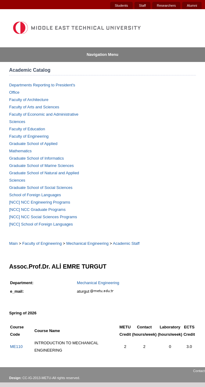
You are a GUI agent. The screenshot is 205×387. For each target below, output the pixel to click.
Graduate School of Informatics (36, 158)
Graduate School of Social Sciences (40, 187)
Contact (199, 370)
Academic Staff (126, 243)
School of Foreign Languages (35, 195)
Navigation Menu (102, 54)
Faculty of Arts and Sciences (34, 107)
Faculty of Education (27, 129)
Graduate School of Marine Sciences (41, 165)
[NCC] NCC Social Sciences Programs (43, 217)
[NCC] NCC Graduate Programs (37, 209)
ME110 (16, 346)
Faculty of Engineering (29, 136)
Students (121, 5)
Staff (142, 5)
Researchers (166, 5)
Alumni (192, 5)
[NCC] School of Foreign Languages (41, 224)
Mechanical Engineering (87, 243)
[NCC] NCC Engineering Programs (39, 202)
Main (13, 243)
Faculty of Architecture (29, 99)
